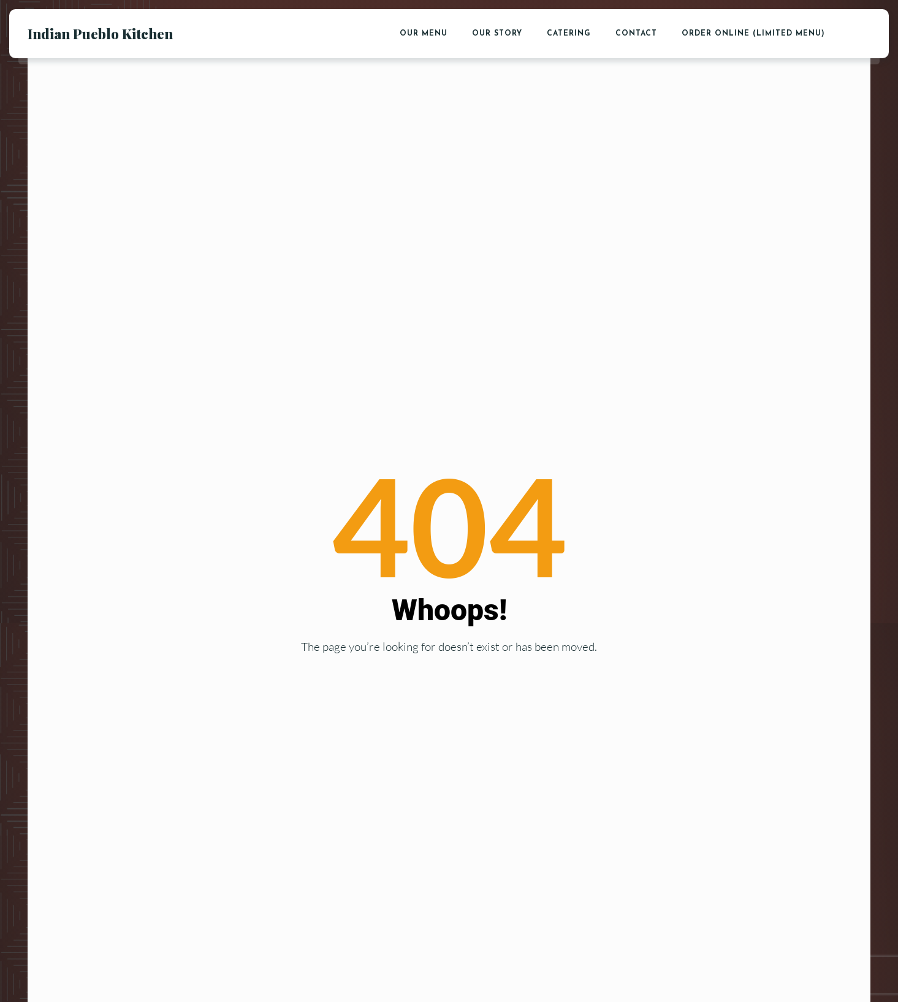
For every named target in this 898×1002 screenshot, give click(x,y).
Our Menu (423, 33)
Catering (569, 33)
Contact (636, 33)
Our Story (497, 33)
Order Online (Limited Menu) (753, 33)
